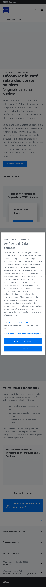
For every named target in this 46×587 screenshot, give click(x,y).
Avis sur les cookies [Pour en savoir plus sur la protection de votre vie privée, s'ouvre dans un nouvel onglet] (12, 333)
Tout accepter (23, 348)
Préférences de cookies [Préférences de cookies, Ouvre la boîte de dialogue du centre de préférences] (23, 341)
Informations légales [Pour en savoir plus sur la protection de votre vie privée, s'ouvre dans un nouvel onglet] (31, 333)
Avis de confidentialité (19, 323)
